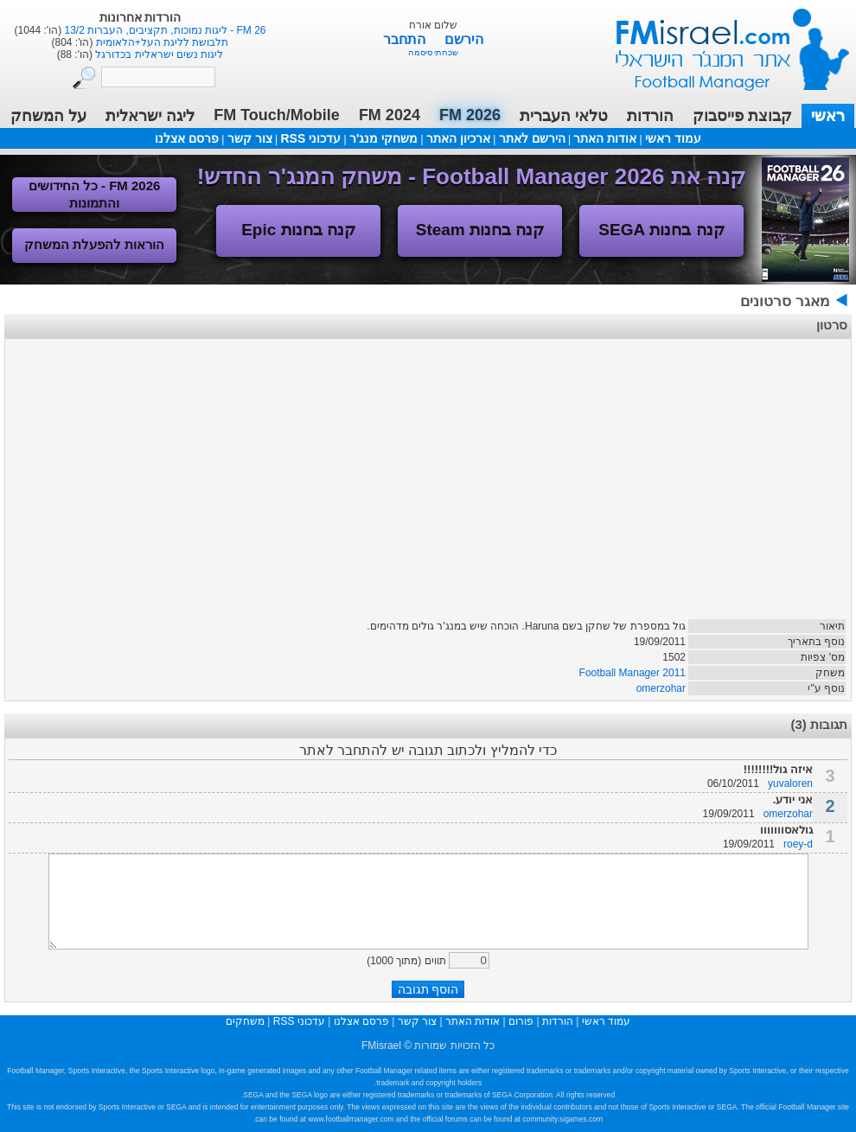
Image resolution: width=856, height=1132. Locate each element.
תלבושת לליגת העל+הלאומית (160, 42)
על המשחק (48, 116)
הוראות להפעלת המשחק (94, 244)
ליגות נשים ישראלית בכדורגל (158, 54)
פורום (520, 1021)
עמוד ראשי (721, 43)
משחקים (245, 1021)
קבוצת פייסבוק (742, 116)
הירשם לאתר (532, 138)
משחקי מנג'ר (383, 138)
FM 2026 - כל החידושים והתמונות (95, 194)
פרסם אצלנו (187, 138)
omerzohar (661, 688)
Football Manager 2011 (632, 673)
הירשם (463, 39)
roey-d (798, 844)
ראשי (828, 116)
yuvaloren (790, 783)
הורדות (650, 116)
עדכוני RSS (310, 138)
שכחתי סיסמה (433, 52)
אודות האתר (604, 138)
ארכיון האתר (458, 138)
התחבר (406, 39)
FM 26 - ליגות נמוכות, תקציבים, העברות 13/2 (163, 30)
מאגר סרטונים (785, 301)
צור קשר (249, 138)
